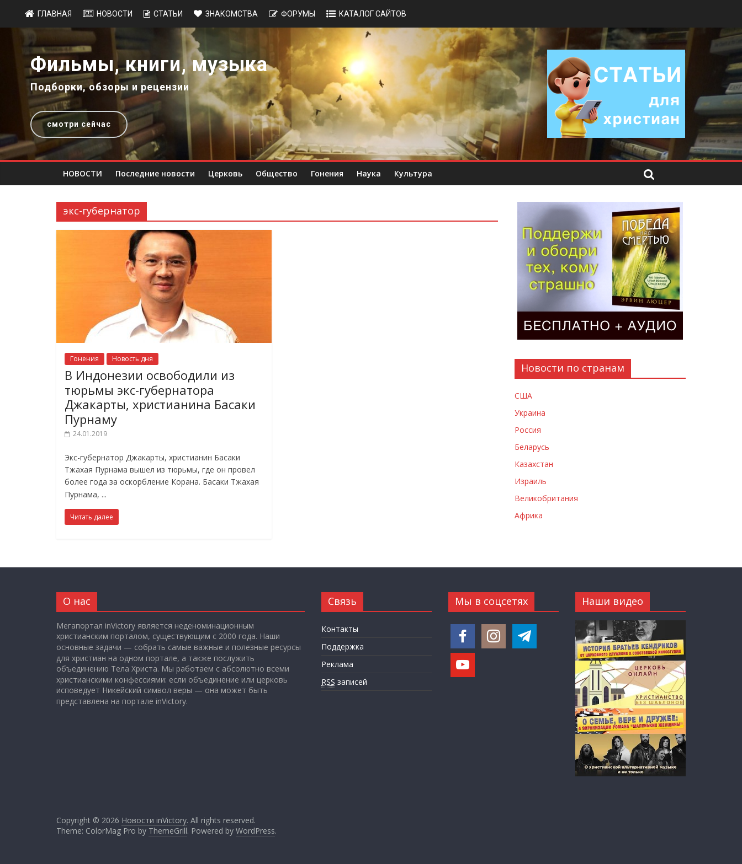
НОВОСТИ (82, 173)
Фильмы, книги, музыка (149, 64)
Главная (55, 13)
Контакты (339, 629)
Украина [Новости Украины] (530, 412)
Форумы (298, 13)
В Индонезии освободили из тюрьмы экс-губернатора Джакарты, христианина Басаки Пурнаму (160, 397)
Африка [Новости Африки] (529, 515)
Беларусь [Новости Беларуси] (532, 447)
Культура (413, 173)
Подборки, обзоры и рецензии (109, 87)
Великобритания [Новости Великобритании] (546, 498)
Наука (369, 173)
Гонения (327, 173)
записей (344, 682)
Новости (114, 13)
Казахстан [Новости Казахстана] (534, 464)
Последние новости (155, 173)
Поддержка (342, 646)
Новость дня (132, 358)
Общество (277, 173)
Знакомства (231, 13)
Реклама (337, 664)
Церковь (225, 173)
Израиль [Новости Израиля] (531, 481)
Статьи (168, 13)
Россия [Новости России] (528, 430)
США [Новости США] (523, 395)
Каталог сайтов (372, 13)
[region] (371, 94)
